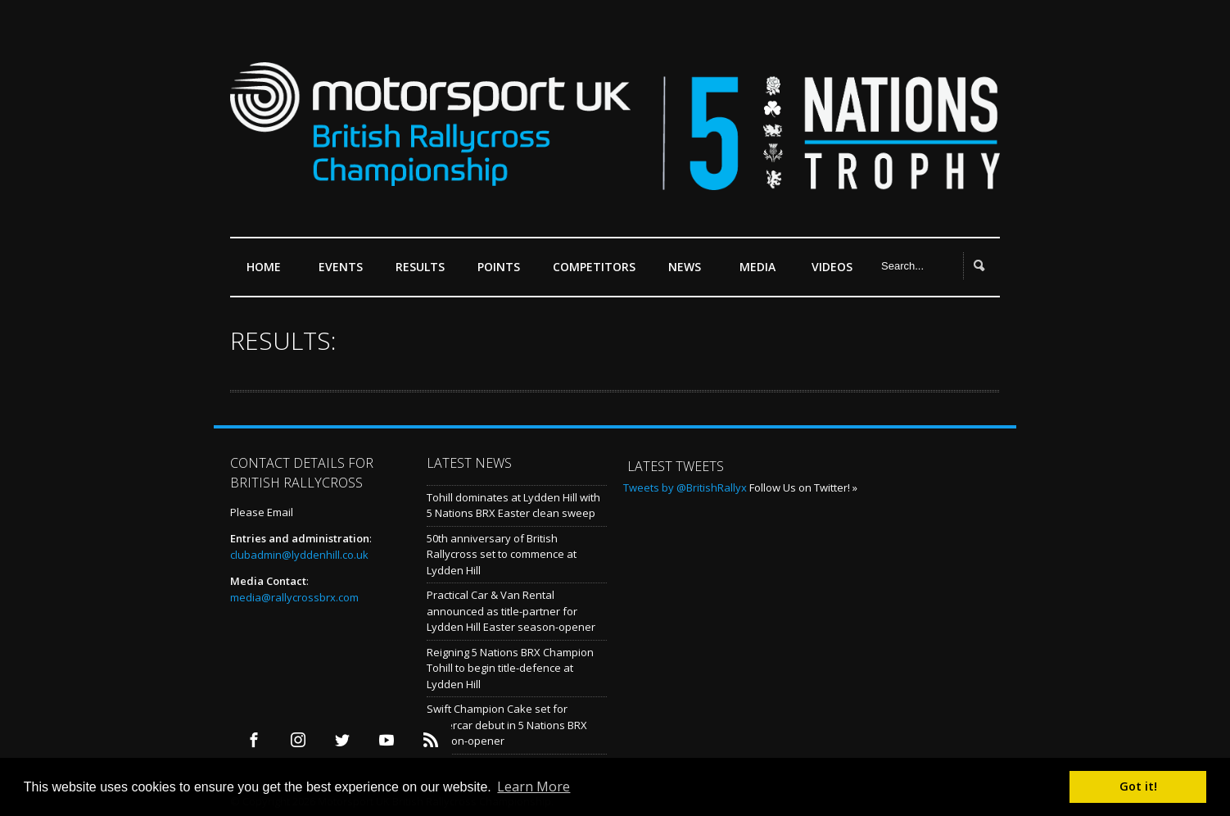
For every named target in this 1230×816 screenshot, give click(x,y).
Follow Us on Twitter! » (803, 487)
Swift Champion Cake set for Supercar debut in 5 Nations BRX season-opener (507, 724)
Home (263, 266)
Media (757, 266)
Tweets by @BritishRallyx (685, 487)
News (684, 266)
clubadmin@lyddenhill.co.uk (299, 554)
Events (345, 273)
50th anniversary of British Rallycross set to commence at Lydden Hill (502, 554)
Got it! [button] (1138, 786)
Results (424, 273)
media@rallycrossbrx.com (294, 597)
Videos (832, 266)
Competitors (594, 266)
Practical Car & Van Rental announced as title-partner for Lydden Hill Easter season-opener (511, 610)
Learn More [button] (533, 786)
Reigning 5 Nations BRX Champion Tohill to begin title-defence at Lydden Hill (510, 668)
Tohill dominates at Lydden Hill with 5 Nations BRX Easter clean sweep (513, 505)
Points (502, 273)
